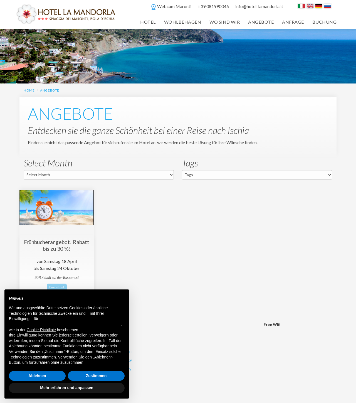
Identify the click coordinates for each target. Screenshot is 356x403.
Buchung (324, 21)
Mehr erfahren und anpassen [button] (66, 387)
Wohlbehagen (182, 21)
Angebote (261, 21)
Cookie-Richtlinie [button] (41, 330)
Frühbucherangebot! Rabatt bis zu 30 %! (56, 245)
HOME (29, 90)
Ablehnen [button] (37, 375)
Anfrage (293, 21)
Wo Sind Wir (224, 21)
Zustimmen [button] (96, 375)
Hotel (147, 21)
